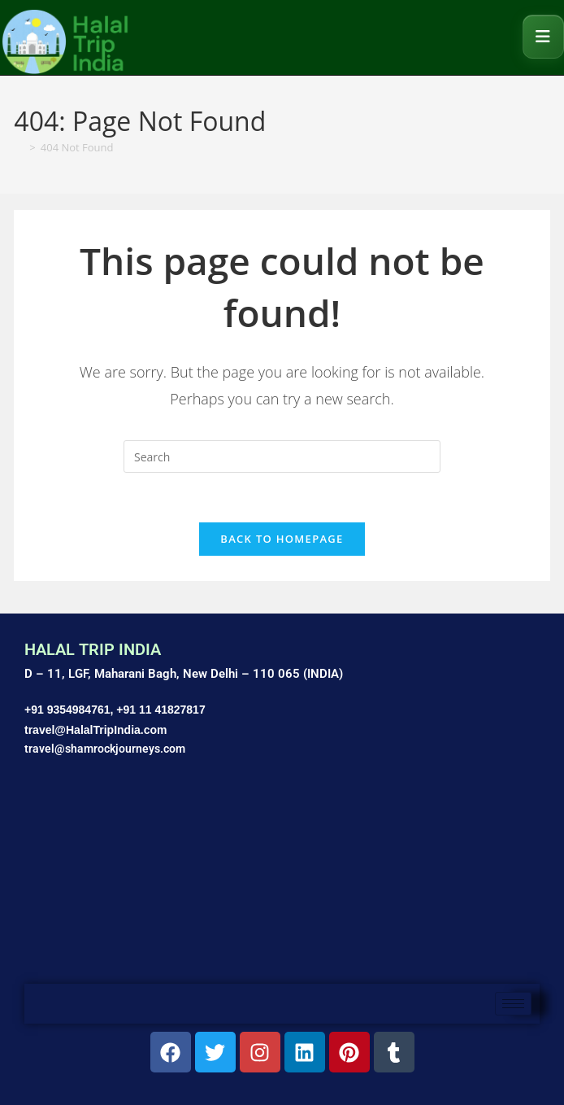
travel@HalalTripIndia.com (95, 729)
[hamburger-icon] (513, 1003)
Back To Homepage (281, 538)
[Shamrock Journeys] (282, 878)
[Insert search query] (282, 456)
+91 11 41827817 (160, 709)
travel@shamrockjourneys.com (104, 748)
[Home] (19, 147)
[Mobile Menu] (543, 37)
